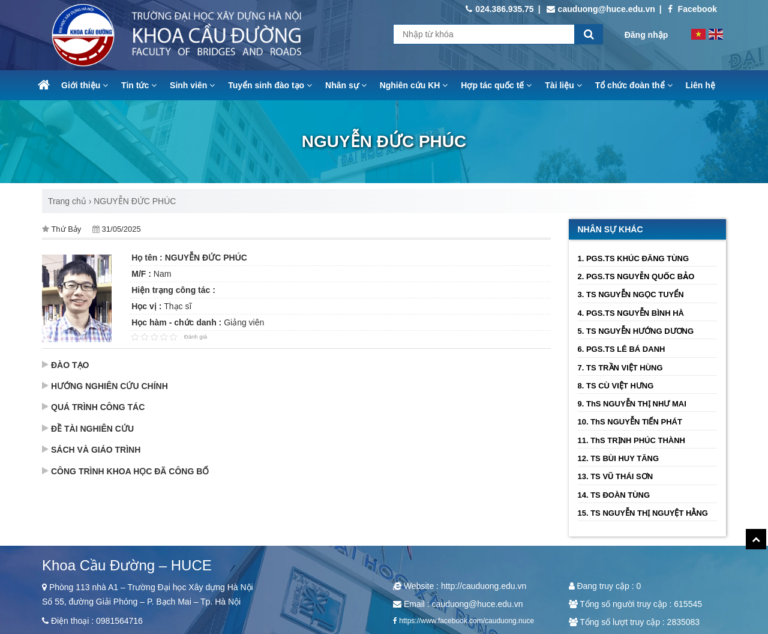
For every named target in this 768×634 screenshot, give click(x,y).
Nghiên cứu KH (414, 85)
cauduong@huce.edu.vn (601, 9)
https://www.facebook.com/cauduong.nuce (466, 621)
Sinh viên (192, 85)
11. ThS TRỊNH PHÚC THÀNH (632, 440)
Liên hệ (700, 85)
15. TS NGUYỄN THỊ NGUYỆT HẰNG (643, 513)
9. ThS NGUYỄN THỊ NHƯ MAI (632, 403)
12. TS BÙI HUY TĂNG (618, 458)
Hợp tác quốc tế (496, 85)
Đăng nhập (646, 35)
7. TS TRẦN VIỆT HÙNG (620, 367)
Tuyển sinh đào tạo (270, 85)
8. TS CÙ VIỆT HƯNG (616, 385)
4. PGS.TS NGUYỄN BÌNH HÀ (631, 313)
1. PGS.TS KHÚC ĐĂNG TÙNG (633, 258)
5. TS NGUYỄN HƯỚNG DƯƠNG (636, 331)
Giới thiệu (84, 85)
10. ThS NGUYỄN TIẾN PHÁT (630, 421)
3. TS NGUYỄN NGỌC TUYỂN (631, 294)
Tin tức (139, 85)
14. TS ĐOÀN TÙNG (614, 495)
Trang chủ (67, 201)
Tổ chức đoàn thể (634, 85)
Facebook (692, 9)
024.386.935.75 (499, 9)
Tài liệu (563, 85)
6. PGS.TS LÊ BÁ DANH (621, 349)
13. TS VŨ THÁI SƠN (615, 476)
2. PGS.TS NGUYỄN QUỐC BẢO (636, 276)
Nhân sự (346, 85)
